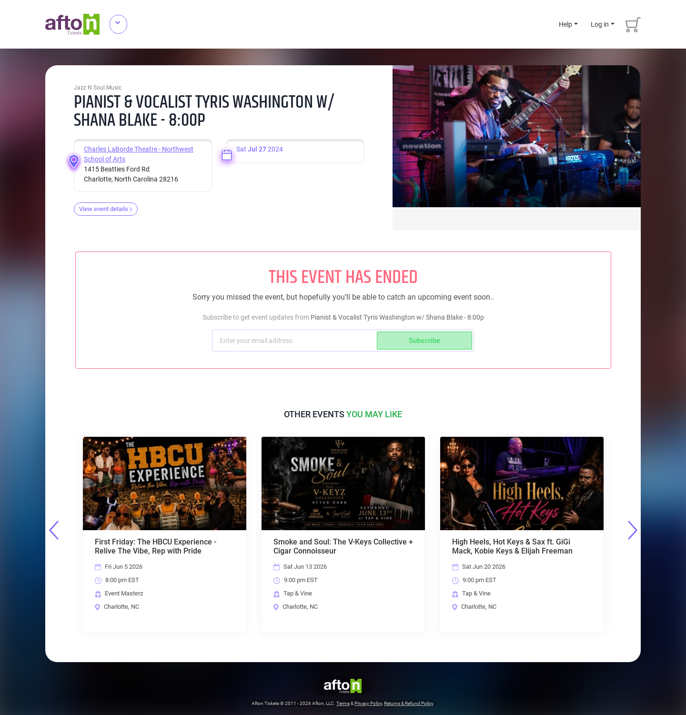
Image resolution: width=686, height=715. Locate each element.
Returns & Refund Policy (408, 703)
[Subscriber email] (295, 341)
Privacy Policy (368, 703)
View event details (105, 208)
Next (632, 530)
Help (565, 24)
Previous (54, 530)
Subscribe (424, 340)
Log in (600, 24)
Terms (343, 703)
